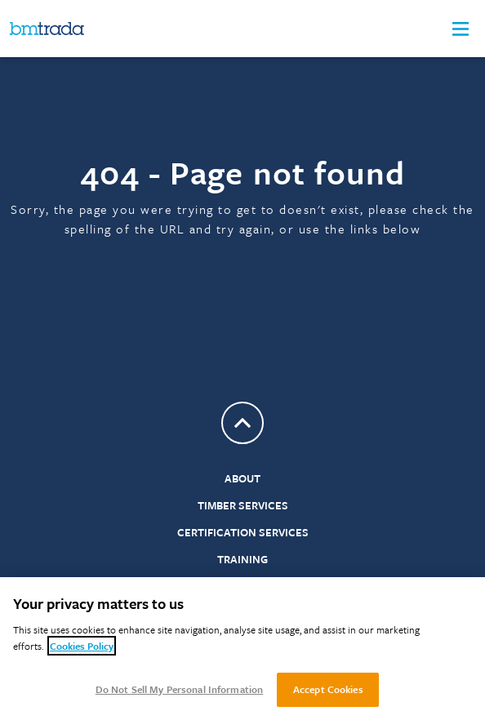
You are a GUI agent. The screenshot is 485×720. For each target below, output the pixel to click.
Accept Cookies (328, 689)
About (242, 478)
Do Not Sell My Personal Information (180, 689)
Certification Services (243, 532)
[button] (460, 29)
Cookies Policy (81, 645)
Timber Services (243, 505)
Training (242, 559)
